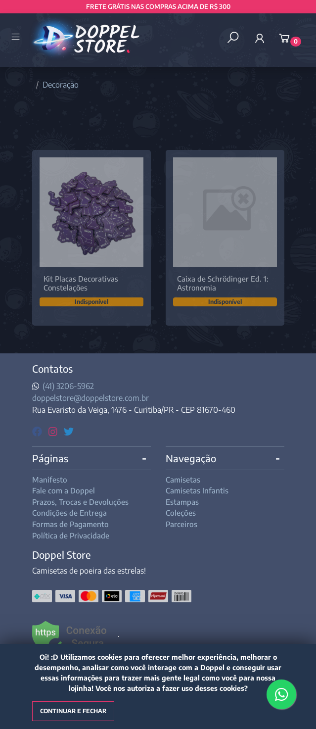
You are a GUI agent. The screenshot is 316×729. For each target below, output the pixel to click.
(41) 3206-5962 (68, 386)
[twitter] (69, 431)
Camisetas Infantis (197, 490)
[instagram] (54, 431)
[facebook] (38, 431)
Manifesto (49, 479)
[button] (259, 38)
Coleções (181, 512)
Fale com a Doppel (63, 490)
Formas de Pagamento (70, 524)
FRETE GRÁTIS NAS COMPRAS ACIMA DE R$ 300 (158, 6)
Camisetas (183, 479)
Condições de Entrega (69, 512)
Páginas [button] (50, 458)
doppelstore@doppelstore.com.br (90, 398)
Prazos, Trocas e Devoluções (80, 501)
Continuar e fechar (73, 711)
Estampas (182, 501)
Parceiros (181, 524)
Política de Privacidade (70, 535)
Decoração (61, 85)
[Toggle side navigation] (16, 37)
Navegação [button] (191, 458)
